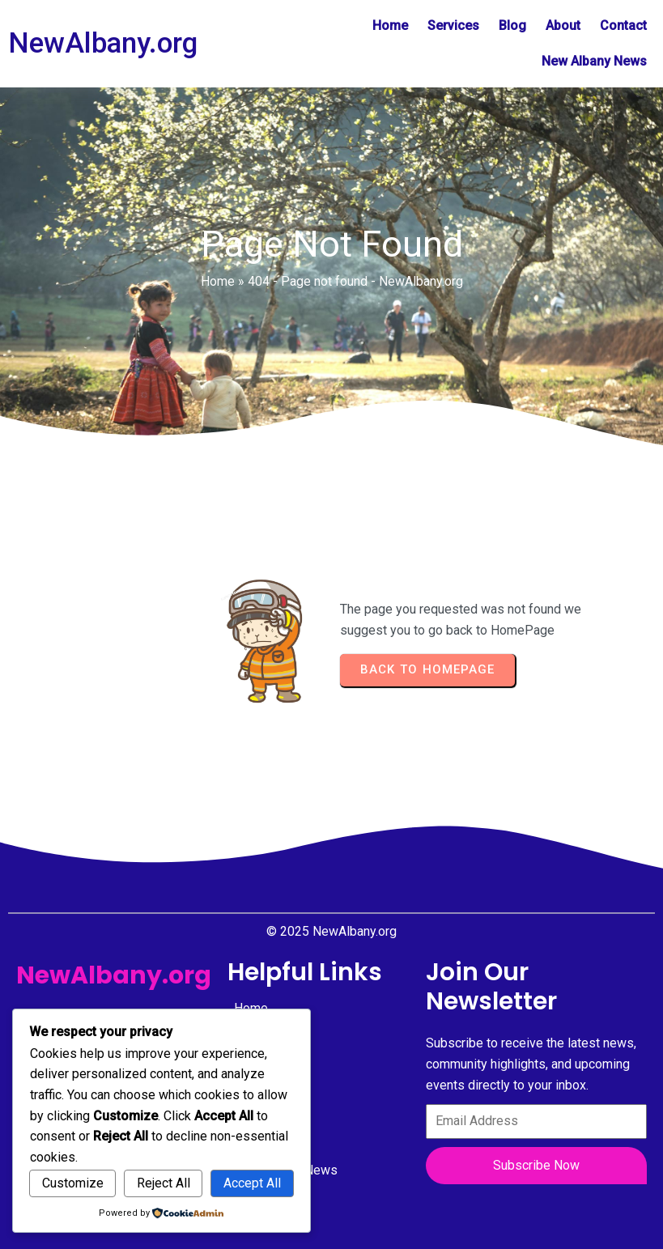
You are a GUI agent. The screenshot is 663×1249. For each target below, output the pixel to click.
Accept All (252, 1183)
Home (218, 281)
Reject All (163, 1183)
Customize (73, 1183)
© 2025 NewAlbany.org (331, 931)
